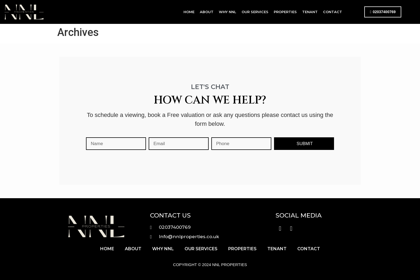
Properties (285, 12)
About (206, 12)
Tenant (310, 12)
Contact (332, 12)
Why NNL (227, 12)
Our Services (255, 12)
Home (188, 12)
